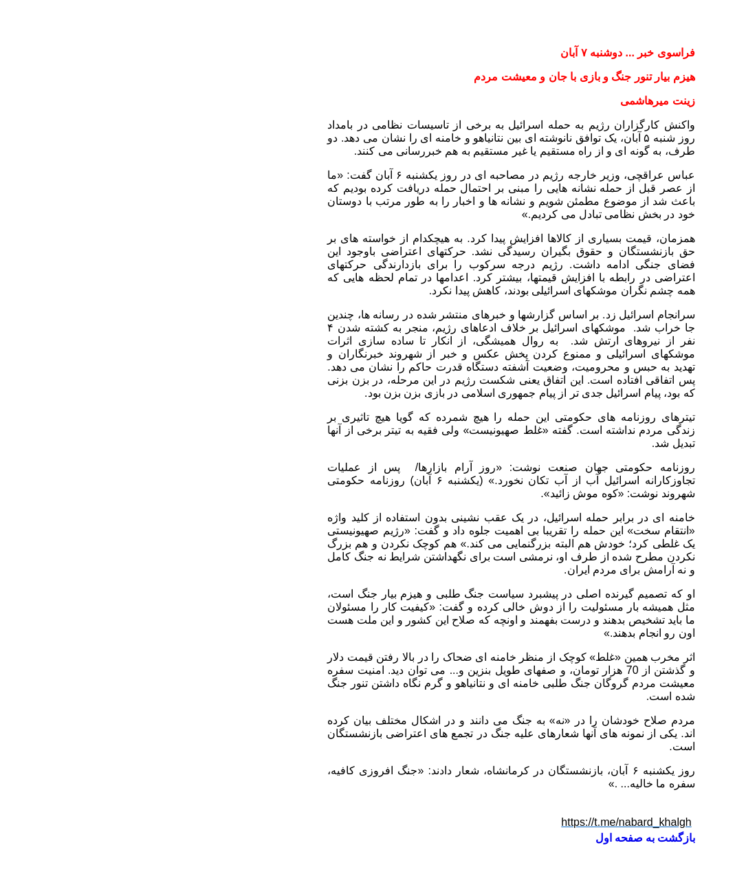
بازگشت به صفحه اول (507, 838)
